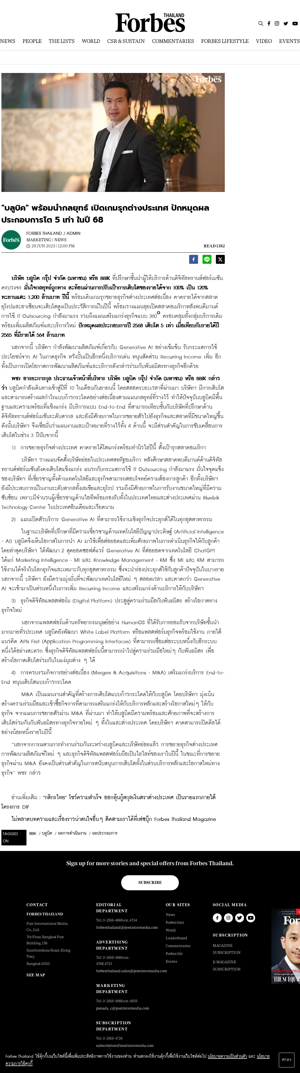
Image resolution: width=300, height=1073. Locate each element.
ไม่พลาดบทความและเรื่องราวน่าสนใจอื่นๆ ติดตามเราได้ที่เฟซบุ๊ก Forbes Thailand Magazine (113, 819)
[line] (207, 261)
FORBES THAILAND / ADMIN (53, 233)
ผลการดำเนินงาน (72, 833)
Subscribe (150, 882)
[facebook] (193, 261)
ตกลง (286, 1060)
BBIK (32, 834)
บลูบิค (47, 833)
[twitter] (220, 261)
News (60, 239)
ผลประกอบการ (105, 833)
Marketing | (39, 239)
